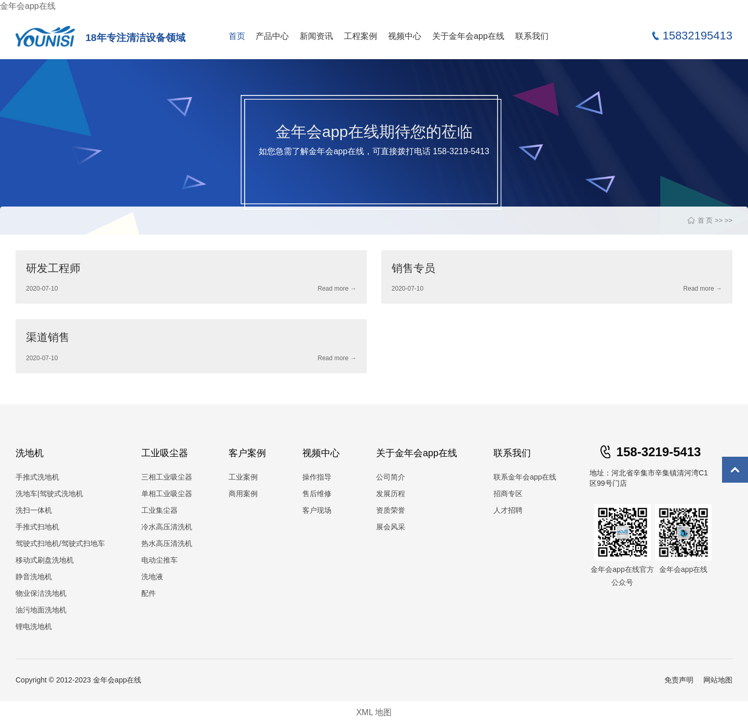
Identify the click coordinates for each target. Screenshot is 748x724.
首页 (237, 35)
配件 (148, 593)
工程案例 (360, 35)
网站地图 (717, 680)
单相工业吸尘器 (166, 493)
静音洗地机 (34, 576)
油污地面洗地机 (41, 610)
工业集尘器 (159, 510)
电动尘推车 (159, 560)
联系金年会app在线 (524, 477)
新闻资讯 (316, 35)
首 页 (705, 220)
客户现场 (316, 510)
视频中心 (404, 35)
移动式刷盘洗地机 (45, 560)
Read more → (336, 288)
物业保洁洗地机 (41, 593)
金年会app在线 (28, 6)
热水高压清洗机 (166, 543)
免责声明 (678, 680)
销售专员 (413, 268)
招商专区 (508, 493)
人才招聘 (508, 510)
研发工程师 (53, 268)
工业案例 (243, 477)
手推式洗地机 (37, 477)
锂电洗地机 (34, 626)
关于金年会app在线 (468, 35)
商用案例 (243, 493)
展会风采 (390, 527)
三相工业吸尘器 (166, 477)
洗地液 (152, 576)
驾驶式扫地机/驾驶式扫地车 (60, 543)
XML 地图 (374, 712)
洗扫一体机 (34, 510)
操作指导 (316, 477)
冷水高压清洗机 (166, 527)
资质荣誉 (390, 510)
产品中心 (272, 35)
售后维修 (316, 493)
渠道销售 (48, 337)
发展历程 (390, 493)
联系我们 (532, 35)
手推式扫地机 (37, 527)
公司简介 (390, 477)
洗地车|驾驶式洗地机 (49, 493)
